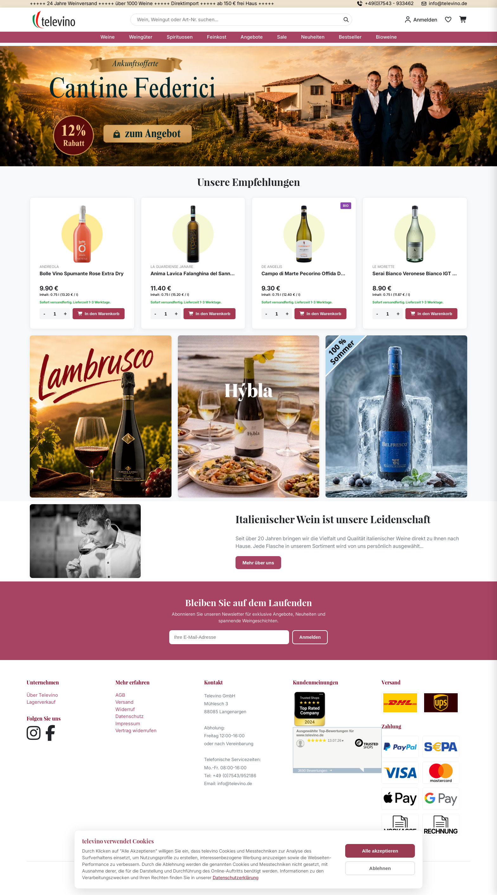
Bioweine (386, 37)
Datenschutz (129, 716)
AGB (120, 695)
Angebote (252, 37)
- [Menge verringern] (44, 313)
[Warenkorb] (463, 19)
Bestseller (350, 37)
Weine (107, 37)
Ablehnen (380, 868)
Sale (282, 37)
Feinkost (216, 37)
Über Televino (42, 695)
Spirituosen (180, 37)
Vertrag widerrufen (136, 730)
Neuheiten (313, 37)
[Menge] (55, 313)
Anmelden (310, 637)
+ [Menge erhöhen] (65, 313)
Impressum (127, 723)
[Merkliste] (448, 19)
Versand (124, 702)
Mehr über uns (258, 562)
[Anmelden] (421, 19)
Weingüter (140, 37)
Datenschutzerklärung (236, 877)
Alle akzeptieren (380, 851)
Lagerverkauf (41, 702)
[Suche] (346, 20)
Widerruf (125, 709)
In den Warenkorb (98, 313)
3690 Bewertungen (312, 770)
